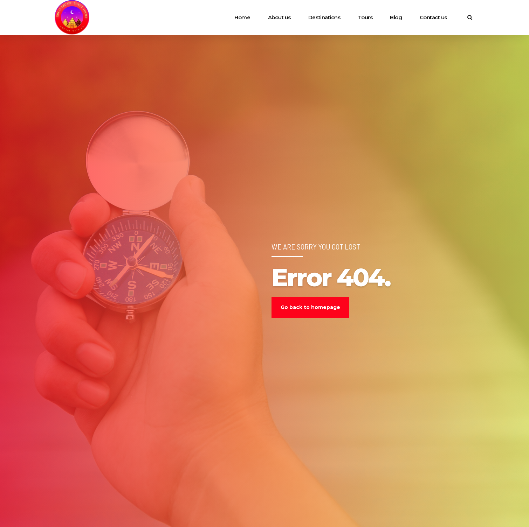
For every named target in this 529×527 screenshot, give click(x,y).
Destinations (324, 17)
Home (242, 17)
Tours (365, 17)
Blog (396, 17)
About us (279, 17)
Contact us (433, 17)
